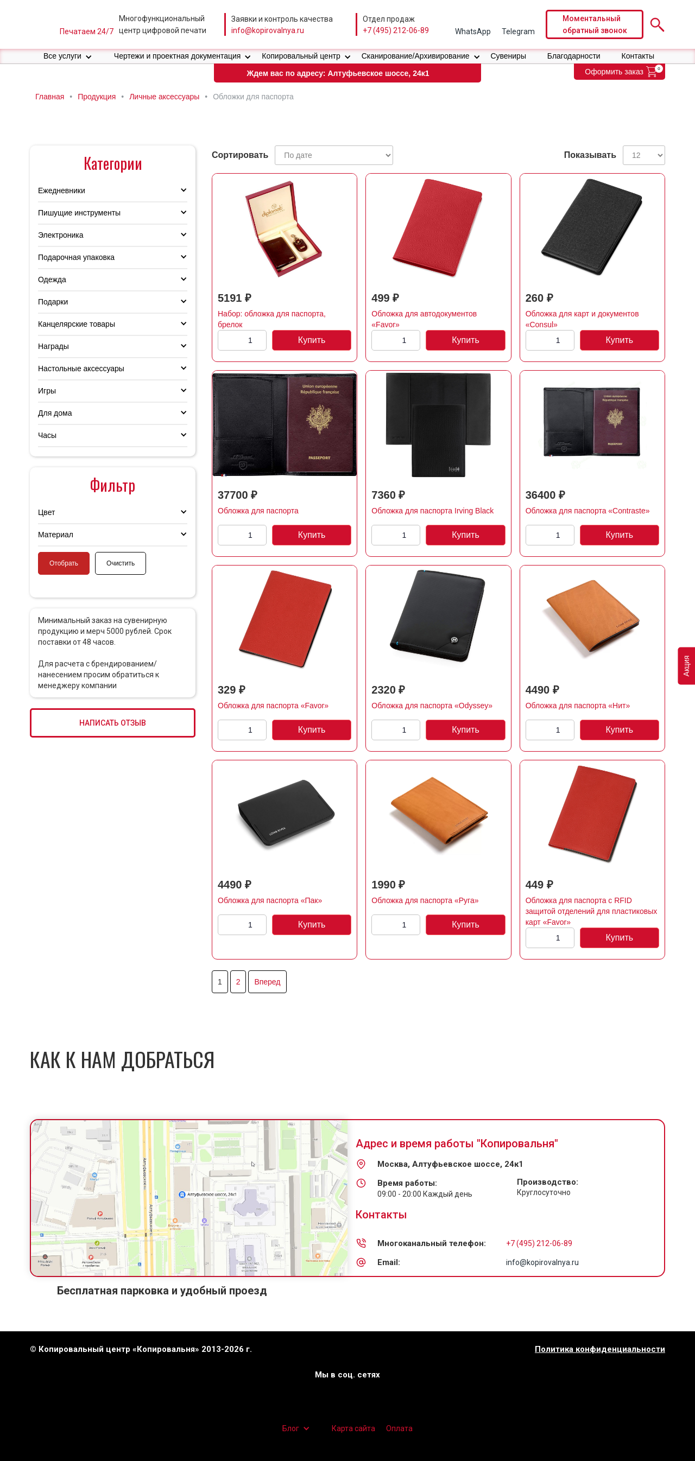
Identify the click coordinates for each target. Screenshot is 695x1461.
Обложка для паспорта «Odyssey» (431, 705)
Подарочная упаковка (76, 257)
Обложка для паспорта (258, 510)
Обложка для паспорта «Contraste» (588, 510)
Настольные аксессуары (81, 368)
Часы (47, 435)
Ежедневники (61, 190)
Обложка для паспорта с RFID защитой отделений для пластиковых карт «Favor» (592, 911)
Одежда (52, 279)
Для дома (55, 413)
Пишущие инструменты (79, 212)
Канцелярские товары (76, 324)
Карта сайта (353, 1428)
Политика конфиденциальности (600, 1349)
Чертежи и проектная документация (177, 56)
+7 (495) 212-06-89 (396, 30)
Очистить (120, 563)
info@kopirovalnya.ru (267, 30)
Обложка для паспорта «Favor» (273, 705)
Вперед (267, 981)
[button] (67, 56)
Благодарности (574, 56)
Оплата (399, 1428)
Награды (53, 346)
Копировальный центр (301, 56)
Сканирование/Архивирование (416, 56)
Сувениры (508, 56)
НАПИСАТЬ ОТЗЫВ (112, 723)
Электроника (61, 235)
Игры (47, 390)
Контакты (638, 56)
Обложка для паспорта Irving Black (432, 510)
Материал (55, 534)
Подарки (53, 301)
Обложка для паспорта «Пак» (270, 900)
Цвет (46, 512)
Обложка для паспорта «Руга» (424, 900)
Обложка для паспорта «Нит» (578, 705)
